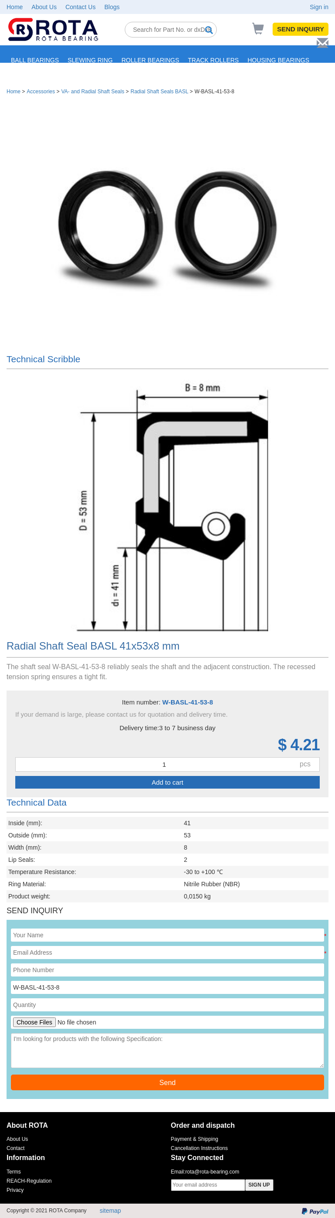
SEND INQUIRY (300, 29)
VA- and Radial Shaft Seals (92, 91)
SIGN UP (259, 1185)
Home (15, 6)
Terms (14, 1172)
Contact (15, 1148)
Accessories (41, 91)
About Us (44, 6)
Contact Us (80, 6)
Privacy (15, 1190)
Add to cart (168, 782)
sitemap (110, 1210)
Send (167, 1082)
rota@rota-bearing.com (212, 1172)
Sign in (319, 6)
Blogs (112, 6)
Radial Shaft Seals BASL (159, 91)
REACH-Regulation (29, 1181)
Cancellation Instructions (199, 1148)
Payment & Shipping (195, 1139)
